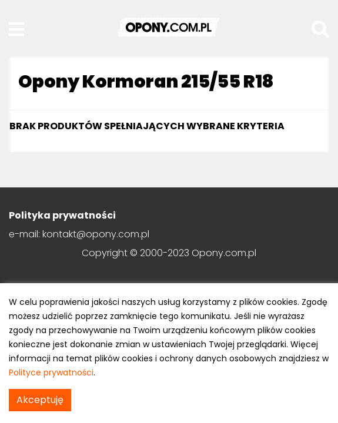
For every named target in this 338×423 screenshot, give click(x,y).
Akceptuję (39, 400)
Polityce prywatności (51, 372)
